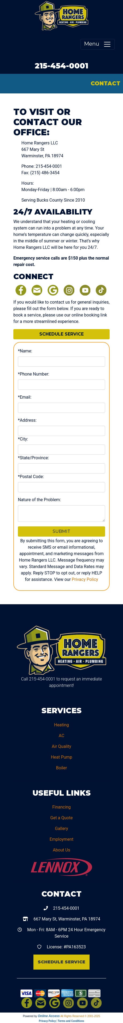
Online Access (49, 1016)
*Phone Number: (33, 374)
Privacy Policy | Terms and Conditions (61, 1021)
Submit (61, 531)
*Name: (25, 351)
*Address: (27, 420)
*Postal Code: (31, 476)
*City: (23, 439)
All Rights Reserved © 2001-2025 (80, 1016)
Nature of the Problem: (39, 499)
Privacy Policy (85, 579)
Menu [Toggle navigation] (97, 44)
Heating (61, 724)
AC (61, 735)
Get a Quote (61, 817)
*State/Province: (33, 457)
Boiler (61, 767)
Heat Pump (61, 757)
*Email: (24, 397)
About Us (61, 850)
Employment (61, 839)
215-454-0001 (61, 65)
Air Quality (61, 746)
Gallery (61, 828)
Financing (61, 807)
